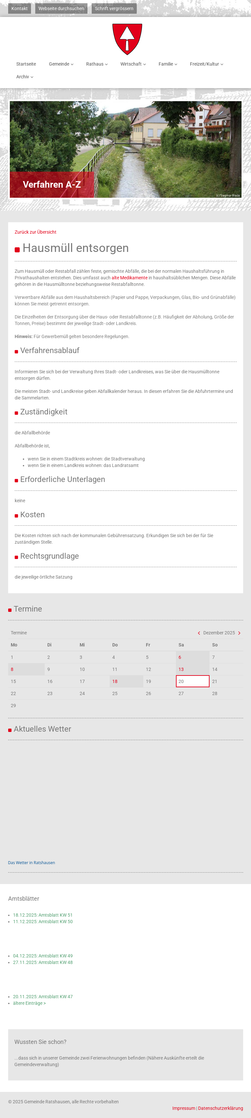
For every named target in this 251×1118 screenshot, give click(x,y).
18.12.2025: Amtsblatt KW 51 (43, 915)
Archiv (26, 77)
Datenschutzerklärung (220, 1108)
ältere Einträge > (29, 1003)
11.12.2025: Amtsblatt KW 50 (43, 921)
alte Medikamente (130, 277)
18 (115, 681)
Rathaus (98, 64)
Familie (169, 64)
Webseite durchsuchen (61, 8)
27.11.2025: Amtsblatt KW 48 (43, 962)
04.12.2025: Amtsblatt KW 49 (43, 955)
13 (181, 669)
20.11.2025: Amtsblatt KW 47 (43, 996)
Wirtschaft (134, 64)
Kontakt (19, 8)
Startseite (26, 64)
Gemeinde (62, 64)
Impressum (183, 1108)
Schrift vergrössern (114, 8)
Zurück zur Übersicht (35, 232)
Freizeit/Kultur (208, 64)
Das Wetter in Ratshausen (31, 862)
